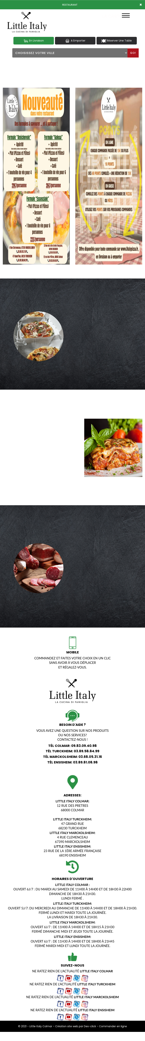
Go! (133, 53)
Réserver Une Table (116, 41)
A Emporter (75, 41)
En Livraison (33, 41)
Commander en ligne (113, 1026)
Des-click (90, 1026)
